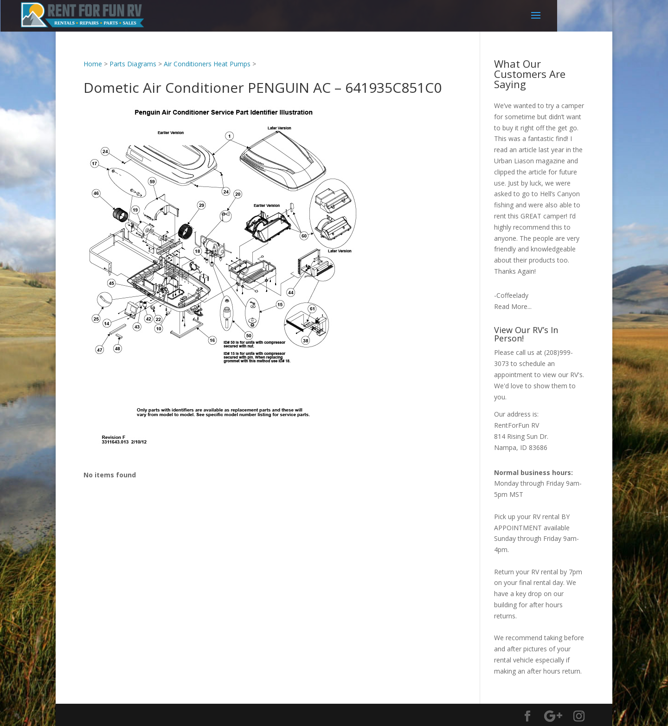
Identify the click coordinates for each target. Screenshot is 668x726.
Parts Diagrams (132, 63)
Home (93, 63)
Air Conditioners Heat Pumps (207, 63)
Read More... (513, 306)
